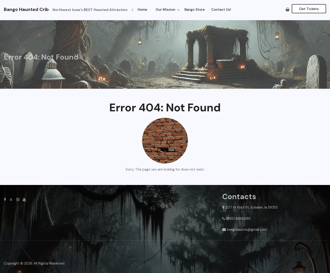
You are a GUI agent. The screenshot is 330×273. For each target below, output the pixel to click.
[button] (132, 9)
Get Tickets (309, 9)
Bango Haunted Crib (26, 9)
